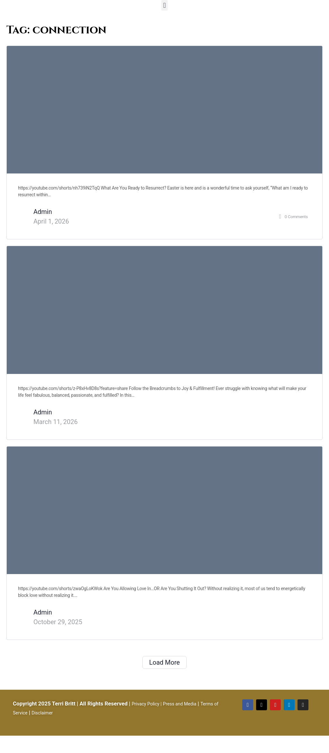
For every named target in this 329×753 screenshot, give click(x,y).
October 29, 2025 (57, 622)
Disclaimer (42, 712)
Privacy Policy (145, 703)
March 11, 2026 (55, 422)
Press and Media (179, 703)
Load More (164, 662)
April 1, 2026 (51, 221)
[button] (164, 5)
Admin (42, 212)
